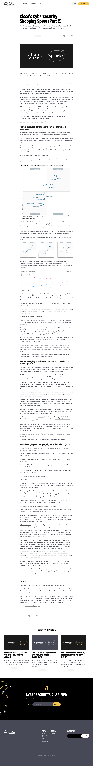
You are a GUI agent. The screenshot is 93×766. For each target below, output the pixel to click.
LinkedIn (53, 733)
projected (41, 417)
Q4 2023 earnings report (32, 606)
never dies (26, 456)
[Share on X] (72, 36)
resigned (30, 316)
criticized (35, 399)
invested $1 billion (59, 309)
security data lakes (25, 322)
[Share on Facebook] (68, 36)
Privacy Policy (45, 741)
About (41, 3)
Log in (74, 3)
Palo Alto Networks (25, 525)
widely (31, 399)
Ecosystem (33, 3)
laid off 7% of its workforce (62, 419)
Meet (43, 738)
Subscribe (83, 3)
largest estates (24, 517)
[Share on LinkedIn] (64, 36)
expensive (54, 554)
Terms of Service (46, 740)
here (25, 75)
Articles (25, 3)
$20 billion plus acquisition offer (60, 303)
